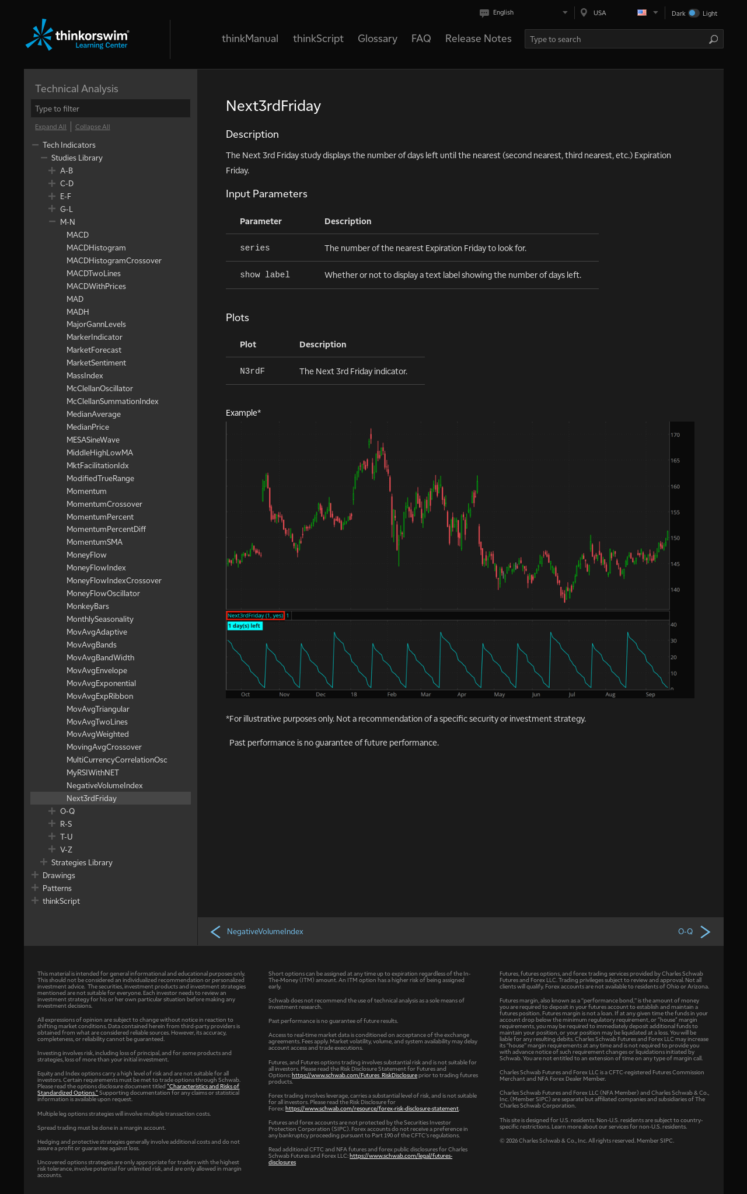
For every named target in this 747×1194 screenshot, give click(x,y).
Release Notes (478, 37)
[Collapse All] (92, 126)
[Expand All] (51, 126)
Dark (679, 13)
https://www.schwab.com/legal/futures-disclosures (360, 1158)
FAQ (421, 37)
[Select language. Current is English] (526, 12)
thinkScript (318, 37)
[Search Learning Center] (617, 38)
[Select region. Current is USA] (620, 12)
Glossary (377, 37)
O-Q (695, 931)
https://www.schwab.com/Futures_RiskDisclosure (354, 1074)
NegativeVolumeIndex (256, 931)
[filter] (110, 108)
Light (710, 13)
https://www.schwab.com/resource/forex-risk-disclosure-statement (372, 1108)
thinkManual (250, 37)
